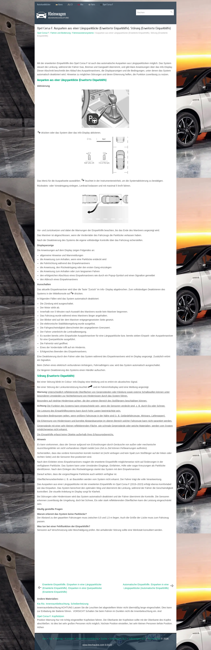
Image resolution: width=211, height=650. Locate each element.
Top (50, 638)
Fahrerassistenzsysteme (83, 33)
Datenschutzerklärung (87, 638)
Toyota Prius (154, 638)
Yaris (91, 4)
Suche (104, 638)
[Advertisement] (105, 50)
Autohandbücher (43, 4)
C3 (70, 4)
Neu (45, 638)
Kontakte (69, 638)
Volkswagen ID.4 (137, 638)
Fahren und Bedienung (60, 33)
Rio (80, 4)
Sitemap (59, 638)
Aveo (59, 4)
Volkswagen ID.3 (117, 638)
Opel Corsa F (106, 4)
